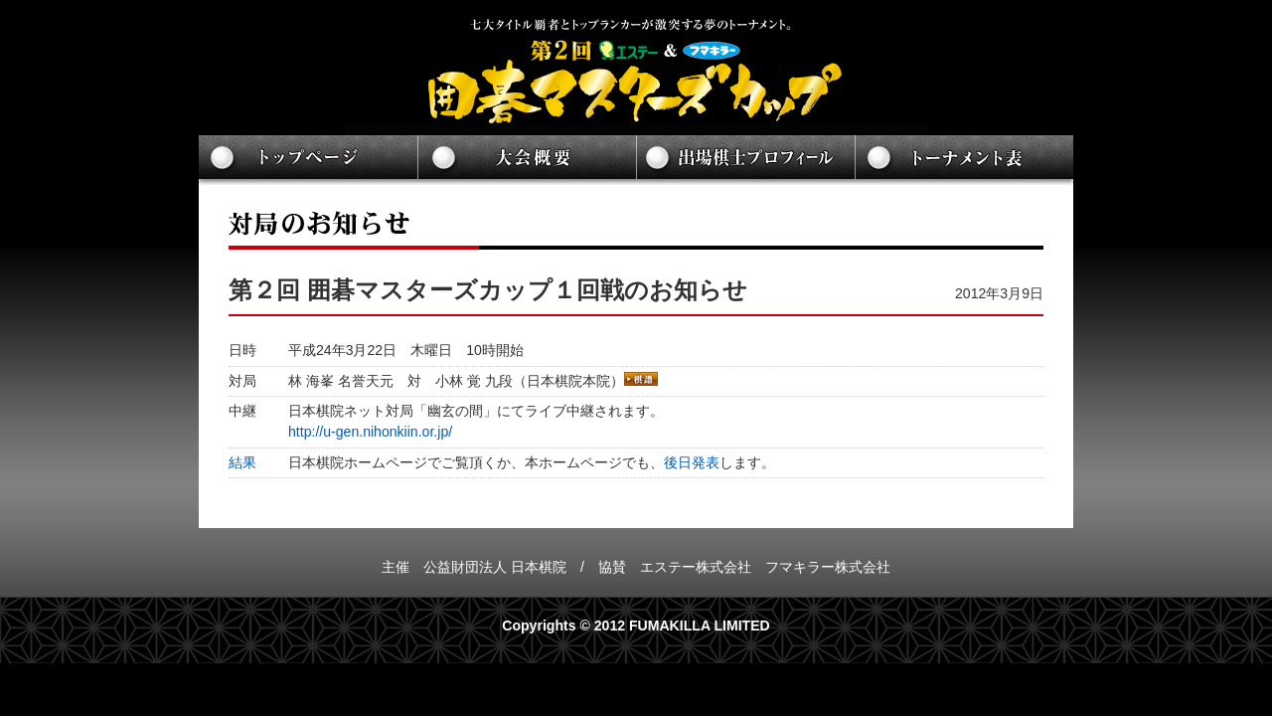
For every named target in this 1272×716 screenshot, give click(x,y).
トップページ (308, 160)
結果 (242, 462)
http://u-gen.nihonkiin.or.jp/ (370, 432)
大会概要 (526, 160)
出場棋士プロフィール (745, 160)
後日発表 (691, 462)
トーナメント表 (964, 160)
